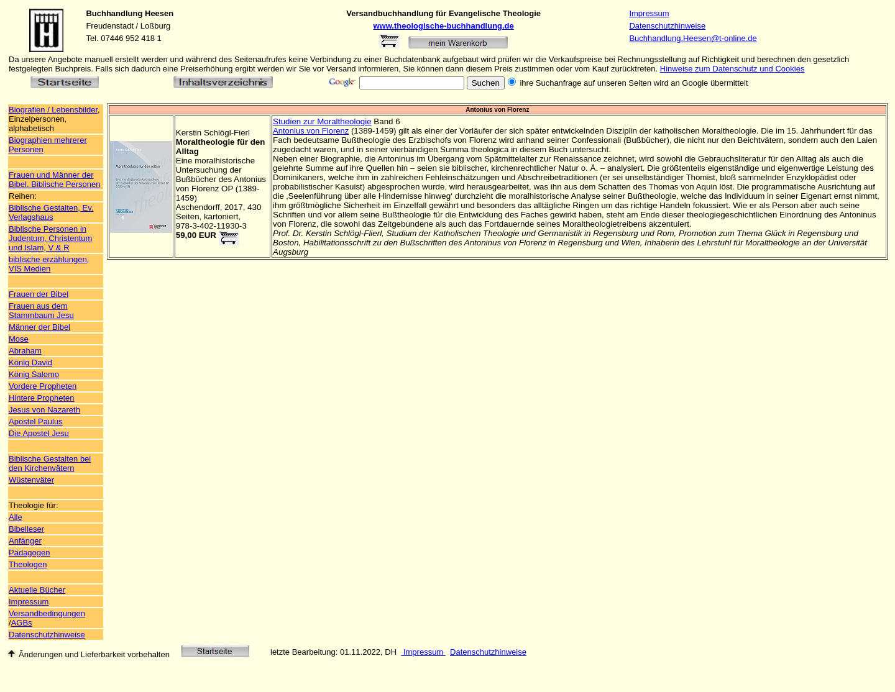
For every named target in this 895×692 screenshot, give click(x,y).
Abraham (25, 350)
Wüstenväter (31, 480)
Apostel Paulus (36, 421)
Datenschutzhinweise (667, 25)
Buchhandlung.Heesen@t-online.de (692, 38)
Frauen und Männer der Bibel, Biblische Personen (54, 179)
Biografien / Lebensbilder (53, 109)
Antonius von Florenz (311, 130)
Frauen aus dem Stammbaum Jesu (41, 310)
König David (30, 362)
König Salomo (34, 374)
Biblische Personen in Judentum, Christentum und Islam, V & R (50, 238)
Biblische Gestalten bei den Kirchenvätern (50, 463)
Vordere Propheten (42, 386)
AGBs (21, 622)
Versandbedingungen (47, 613)
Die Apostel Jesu (39, 433)
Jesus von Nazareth (44, 409)
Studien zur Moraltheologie (322, 121)
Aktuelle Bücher (37, 589)
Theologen (28, 564)
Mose (19, 339)
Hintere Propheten (42, 398)
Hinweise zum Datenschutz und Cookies (732, 68)
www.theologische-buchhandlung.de (444, 25)
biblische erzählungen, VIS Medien (49, 264)
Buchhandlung (114, 13)
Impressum (649, 13)
